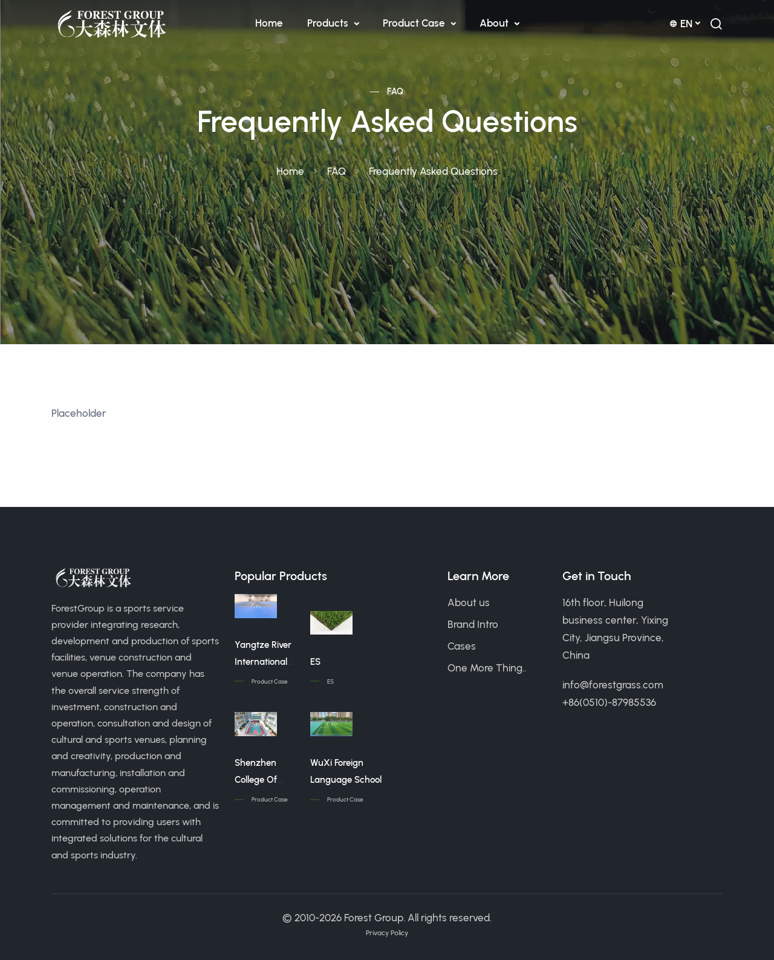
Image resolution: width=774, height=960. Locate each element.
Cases (461, 646)
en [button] (680, 24)
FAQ (395, 92)
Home (269, 23)
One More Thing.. (486, 668)
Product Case (415, 23)
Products (329, 23)
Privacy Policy (387, 933)
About (495, 23)
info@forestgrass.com (612, 685)
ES (315, 661)
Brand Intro (472, 624)
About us (468, 602)
